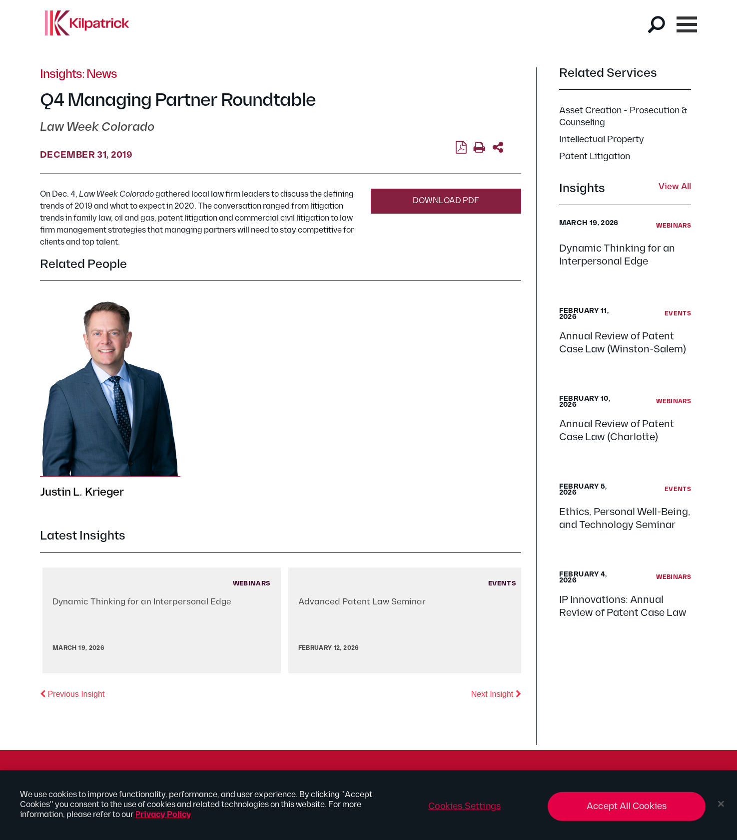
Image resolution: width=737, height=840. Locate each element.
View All (675, 187)
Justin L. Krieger (82, 492)
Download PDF (446, 201)
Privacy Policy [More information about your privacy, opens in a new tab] (163, 815)
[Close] (721, 804)
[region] (368, 805)
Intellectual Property (601, 139)
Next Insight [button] (496, 693)
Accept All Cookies (627, 806)
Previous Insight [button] (72, 693)
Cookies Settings (464, 806)
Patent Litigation (594, 156)
